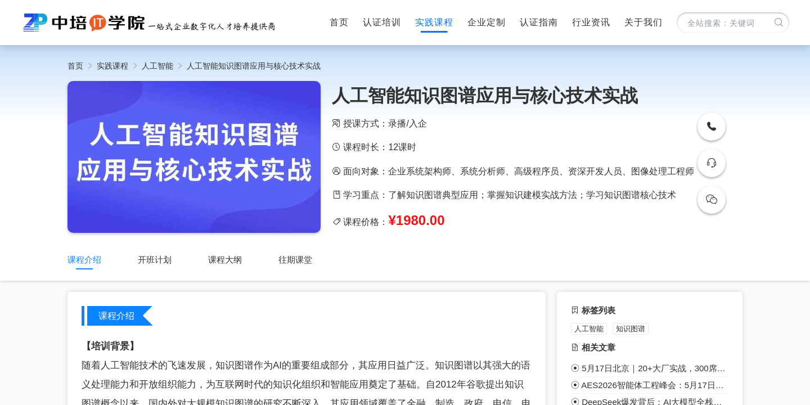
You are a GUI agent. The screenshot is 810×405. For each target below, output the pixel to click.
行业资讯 (591, 22)
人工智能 (157, 66)
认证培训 (382, 22)
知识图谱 (630, 329)
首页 (339, 22)
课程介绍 (84, 259)
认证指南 (539, 22)
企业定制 (486, 22)
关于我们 (643, 22)
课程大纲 (225, 259)
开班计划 (155, 259)
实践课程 (434, 22)
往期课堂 (295, 259)
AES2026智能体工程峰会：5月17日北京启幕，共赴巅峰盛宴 (654, 385)
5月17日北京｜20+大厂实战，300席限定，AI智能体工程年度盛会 (655, 368)
